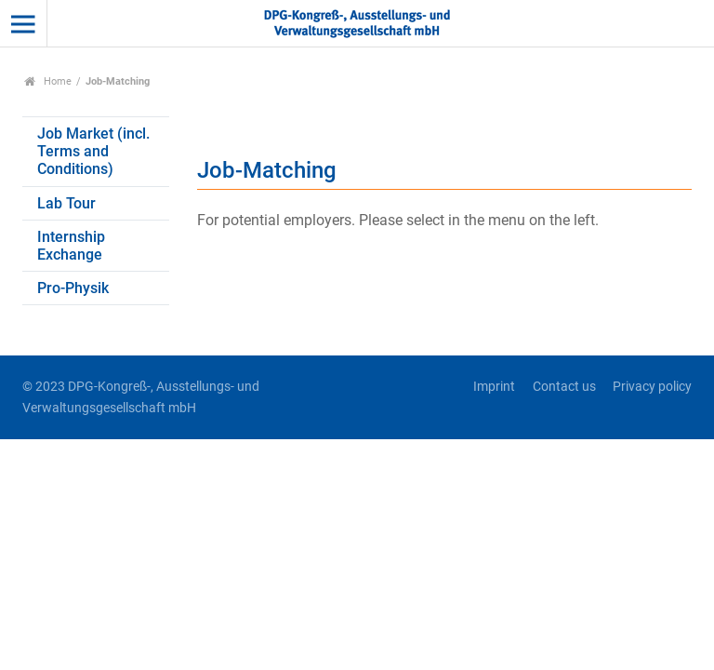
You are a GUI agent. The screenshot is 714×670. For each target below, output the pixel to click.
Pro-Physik (73, 288)
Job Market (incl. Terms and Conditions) (93, 151)
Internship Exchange (71, 245)
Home (48, 81)
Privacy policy (652, 387)
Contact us (564, 387)
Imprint (494, 387)
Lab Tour (66, 203)
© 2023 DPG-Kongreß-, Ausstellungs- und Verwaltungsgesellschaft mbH (140, 397)
